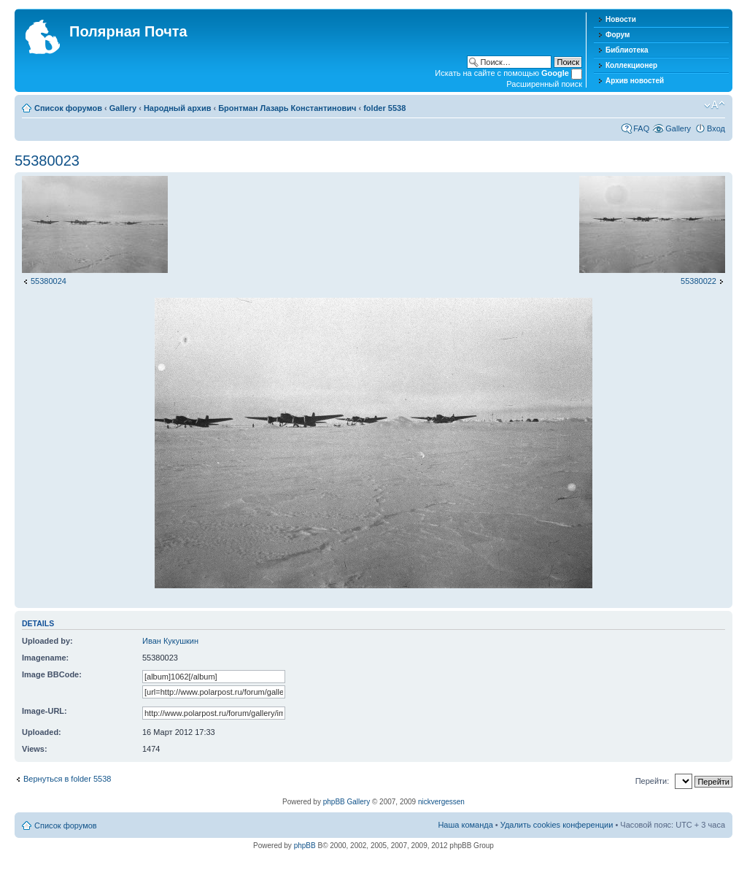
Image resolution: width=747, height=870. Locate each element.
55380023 (47, 161)
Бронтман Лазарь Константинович (287, 108)
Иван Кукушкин (170, 640)
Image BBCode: (52, 674)
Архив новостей (634, 81)
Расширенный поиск (544, 84)
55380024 (48, 281)
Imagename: (45, 657)
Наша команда (465, 824)
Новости (620, 19)
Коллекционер (631, 65)
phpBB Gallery (346, 802)
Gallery (122, 108)
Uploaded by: (47, 640)
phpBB (305, 846)
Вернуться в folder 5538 (67, 778)
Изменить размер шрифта (714, 105)
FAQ (641, 128)
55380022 (698, 281)
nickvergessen (441, 802)
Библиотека (627, 50)
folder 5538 (384, 108)
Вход (716, 128)
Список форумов (68, 108)
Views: (34, 748)
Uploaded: (41, 732)
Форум (617, 35)
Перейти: (652, 781)
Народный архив (178, 108)
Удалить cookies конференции (557, 824)
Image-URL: (44, 711)
